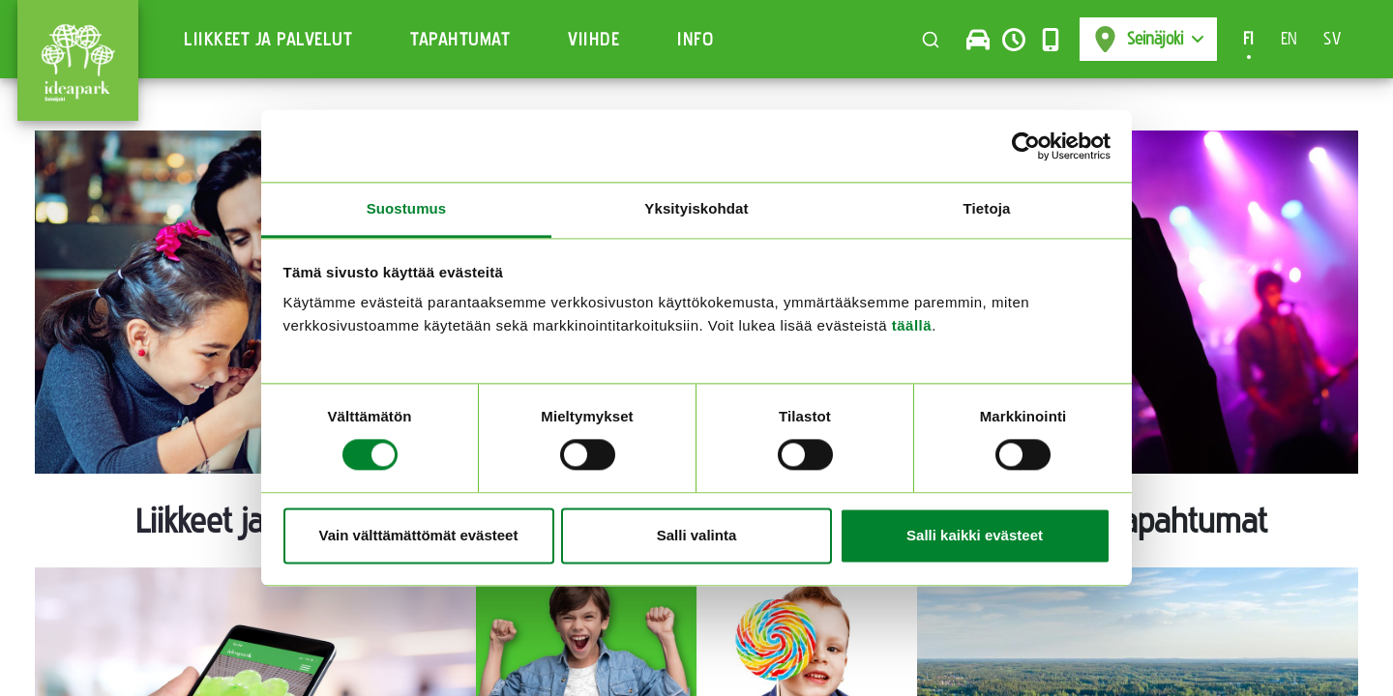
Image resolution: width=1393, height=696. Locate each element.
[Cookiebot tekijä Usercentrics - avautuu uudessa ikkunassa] (1026, 145)
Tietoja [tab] (987, 208)
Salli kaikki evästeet (974, 535)
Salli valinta (697, 535)
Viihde (593, 39)
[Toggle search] (930, 39)
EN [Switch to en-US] (1289, 38)
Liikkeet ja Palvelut (268, 39)
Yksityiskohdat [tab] (696, 208)
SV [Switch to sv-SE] (1332, 38)
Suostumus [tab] (407, 208)
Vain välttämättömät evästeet (419, 535)
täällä (912, 325)
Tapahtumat (460, 39)
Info (695, 39)
